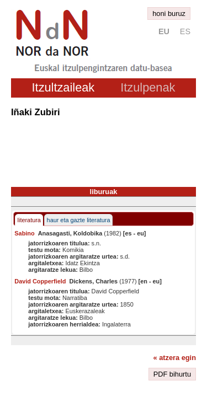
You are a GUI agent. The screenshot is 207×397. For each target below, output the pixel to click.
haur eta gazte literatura (78, 220)
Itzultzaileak (63, 87)
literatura (29, 220)
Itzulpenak (147, 87)
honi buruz (168, 13)
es (185, 31)
